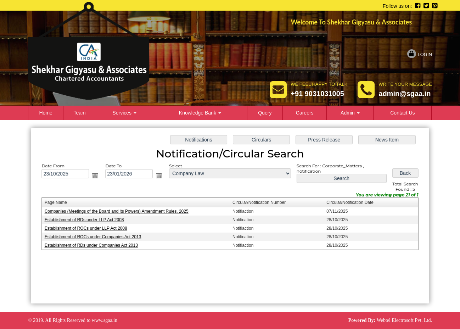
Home (45, 113)
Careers (305, 113)
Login (419, 54)
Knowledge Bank (200, 113)
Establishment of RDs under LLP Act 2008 (88, 219)
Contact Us (402, 113)
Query (264, 113)
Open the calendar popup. (98, 176)
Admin (350, 113)
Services (124, 113)
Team (79, 113)
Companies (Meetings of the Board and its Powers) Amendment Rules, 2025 (119, 211)
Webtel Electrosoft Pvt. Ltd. (404, 320)
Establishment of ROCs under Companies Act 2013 (96, 236)
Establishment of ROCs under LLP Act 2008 (89, 228)
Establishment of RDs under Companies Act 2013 (94, 244)
